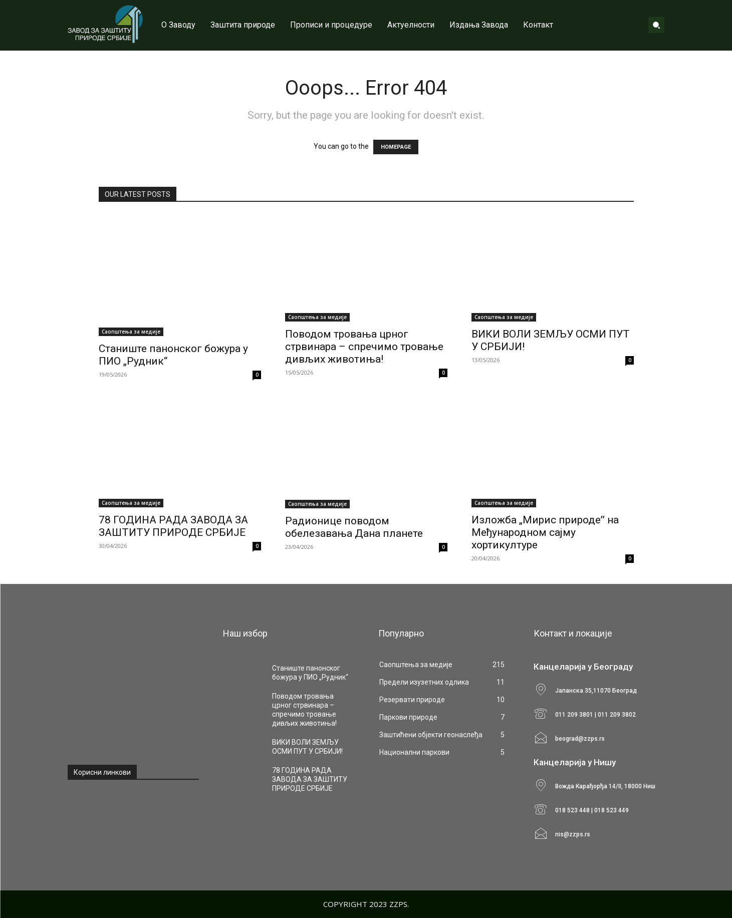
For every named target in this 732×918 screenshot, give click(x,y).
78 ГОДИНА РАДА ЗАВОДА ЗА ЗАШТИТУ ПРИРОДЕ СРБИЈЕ (173, 526)
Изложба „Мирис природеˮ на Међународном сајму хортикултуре (545, 532)
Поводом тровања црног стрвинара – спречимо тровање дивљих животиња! (364, 346)
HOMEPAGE (396, 147)
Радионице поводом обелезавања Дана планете (354, 527)
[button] (656, 25)
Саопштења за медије (131, 331)
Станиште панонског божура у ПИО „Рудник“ (310, 672)
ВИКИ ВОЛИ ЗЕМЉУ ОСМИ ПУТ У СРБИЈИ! (307, 746)
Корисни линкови (102, 772)
